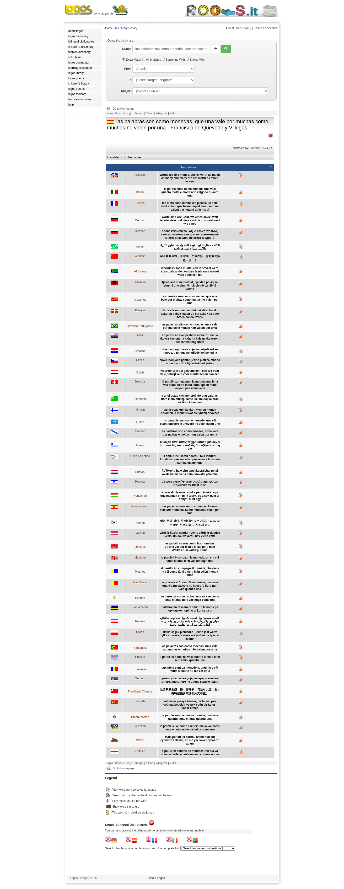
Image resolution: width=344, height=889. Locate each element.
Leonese (139, 546)
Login (245, 28)
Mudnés (140, 571)
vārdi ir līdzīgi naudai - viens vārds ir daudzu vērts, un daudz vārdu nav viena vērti (190, 534)
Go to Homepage (123, 108)
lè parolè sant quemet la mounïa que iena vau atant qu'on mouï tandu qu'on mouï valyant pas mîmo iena (190, 385)
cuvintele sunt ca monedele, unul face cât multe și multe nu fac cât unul (189, 669)
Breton (140, 335)
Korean (140, 523)
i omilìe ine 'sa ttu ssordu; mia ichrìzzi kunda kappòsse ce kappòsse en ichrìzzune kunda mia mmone (190, 459)
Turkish (140, 701)
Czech (140, 360)
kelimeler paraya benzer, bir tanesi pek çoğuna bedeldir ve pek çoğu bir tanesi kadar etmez (189, 705)
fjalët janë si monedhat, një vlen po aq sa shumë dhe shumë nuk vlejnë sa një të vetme (190, 286)
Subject (126, 91)
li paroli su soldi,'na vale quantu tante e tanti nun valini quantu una (190, 658)
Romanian (140, 669)
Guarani (140, 472)
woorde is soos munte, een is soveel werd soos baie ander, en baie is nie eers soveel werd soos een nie (190, 271)
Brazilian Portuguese (140, 326)
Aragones (140, 299)
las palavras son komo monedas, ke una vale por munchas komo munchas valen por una (190, 510)
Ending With (195, 59)
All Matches (152, 59)
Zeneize (140, 751)
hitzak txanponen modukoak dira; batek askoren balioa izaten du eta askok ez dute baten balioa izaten (190, 314)
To (129, 80)
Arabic (140, 247)
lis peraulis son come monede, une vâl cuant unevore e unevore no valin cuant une (190, 422)
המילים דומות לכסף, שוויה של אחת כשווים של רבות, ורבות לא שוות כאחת (190, 483)
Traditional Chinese (140, 691)
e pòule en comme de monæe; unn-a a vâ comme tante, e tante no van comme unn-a (190, 752)
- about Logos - (157, 878)
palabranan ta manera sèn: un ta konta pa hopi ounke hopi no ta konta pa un (189, 609)
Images (139, 113)
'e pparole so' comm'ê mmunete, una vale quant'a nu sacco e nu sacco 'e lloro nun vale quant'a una (190, 586)
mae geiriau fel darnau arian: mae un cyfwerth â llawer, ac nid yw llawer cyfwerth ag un (189, 740)
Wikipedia (161, 113)
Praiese (140, 657)
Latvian (140, 532)
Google (128, 113)
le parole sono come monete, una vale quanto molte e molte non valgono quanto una (189, 192)
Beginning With (174, 59)
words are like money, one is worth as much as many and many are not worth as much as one (190, 178)
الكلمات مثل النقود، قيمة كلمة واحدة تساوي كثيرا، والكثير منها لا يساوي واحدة (190, 247)
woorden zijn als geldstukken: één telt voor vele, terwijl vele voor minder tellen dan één (189, 372)
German (140, 220)
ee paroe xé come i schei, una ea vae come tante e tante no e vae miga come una (190, 598)
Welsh (140, 740)
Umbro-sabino (140, 717)
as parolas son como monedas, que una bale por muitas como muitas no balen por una (190, 300)
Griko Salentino (140, 456)
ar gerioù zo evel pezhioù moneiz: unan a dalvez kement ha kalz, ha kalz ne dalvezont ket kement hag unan (190, 339)
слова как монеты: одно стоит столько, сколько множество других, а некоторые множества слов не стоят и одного (190, 234)
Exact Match (132, 59)
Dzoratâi (140, 381)
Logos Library (114, 113)
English (140, 174)
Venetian (140, 726)
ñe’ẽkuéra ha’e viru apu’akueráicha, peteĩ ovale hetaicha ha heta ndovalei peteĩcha (190, 472)
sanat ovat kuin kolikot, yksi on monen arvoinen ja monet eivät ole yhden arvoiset (190, 411)
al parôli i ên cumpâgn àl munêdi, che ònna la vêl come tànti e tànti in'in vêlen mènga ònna (190, 572)
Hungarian (140, 495)
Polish (140, 632)
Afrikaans (140, 271)
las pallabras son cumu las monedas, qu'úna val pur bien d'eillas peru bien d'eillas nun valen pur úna (190, 547)
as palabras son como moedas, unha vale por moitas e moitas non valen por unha (189, 433)
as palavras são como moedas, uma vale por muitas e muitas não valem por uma (189, 326)
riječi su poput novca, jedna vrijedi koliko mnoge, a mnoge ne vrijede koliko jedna (190, 351)
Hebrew (140, 481)
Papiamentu (140, 607)
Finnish (140, 409)
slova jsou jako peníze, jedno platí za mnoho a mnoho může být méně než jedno (190, 361)
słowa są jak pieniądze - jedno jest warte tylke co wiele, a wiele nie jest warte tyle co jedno (190, 635)
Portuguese (140, 647)
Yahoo (149, 113)
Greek (140, 445)
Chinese (140, 256)
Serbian (140, 678)
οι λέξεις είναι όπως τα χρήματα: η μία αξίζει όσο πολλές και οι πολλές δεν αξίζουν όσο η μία (190, 445)
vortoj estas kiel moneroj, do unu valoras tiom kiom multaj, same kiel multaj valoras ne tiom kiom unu (190, 399)
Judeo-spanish (140, 506)
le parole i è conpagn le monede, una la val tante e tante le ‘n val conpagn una (190, 559)
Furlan (140, 422)
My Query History (126, 28)
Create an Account (265, 28)
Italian (140, 192)
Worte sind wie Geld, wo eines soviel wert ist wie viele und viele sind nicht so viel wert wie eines (190, 220)
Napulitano (140, 582)
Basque (140, 310)
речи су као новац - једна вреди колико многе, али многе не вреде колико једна (189, 680)
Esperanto (140, 399)
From (127, 68)
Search (126, 49)
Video (173, 113)
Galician (140, 431)
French (140, 203)
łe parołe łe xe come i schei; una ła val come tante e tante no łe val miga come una (190, 727)
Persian (140, 621)
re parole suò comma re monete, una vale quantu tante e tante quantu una (190, 717)
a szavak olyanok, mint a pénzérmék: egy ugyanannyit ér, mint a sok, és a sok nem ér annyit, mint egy (189, 496)
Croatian (140, 351)
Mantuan (140, 557)
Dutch (140, 372)
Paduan (140, 598)
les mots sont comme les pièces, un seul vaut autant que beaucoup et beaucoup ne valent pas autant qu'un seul (190, 206)
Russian (140, 231)
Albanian (140, 282)
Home (109, 28)
